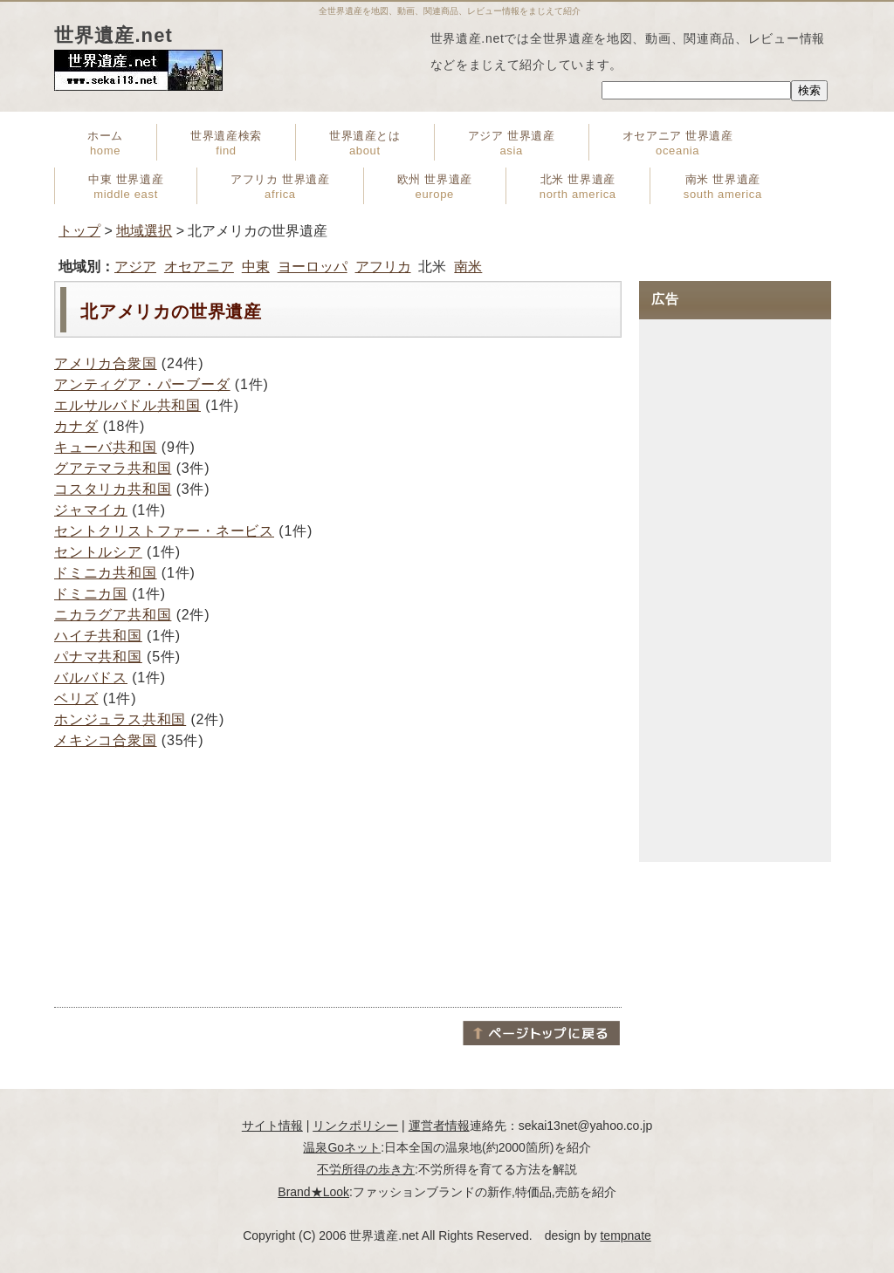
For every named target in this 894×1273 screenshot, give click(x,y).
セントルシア (98, 551)
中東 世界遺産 (125, 187)
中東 (256, 266)
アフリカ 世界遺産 (279, 187)
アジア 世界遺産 (511, 143)
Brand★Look (313, 1192)
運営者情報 (439, 1126)
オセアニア (199, 266)
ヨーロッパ (312, 266)
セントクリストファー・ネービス (164, 531)
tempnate (625, 1235)
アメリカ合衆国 (105, 363)
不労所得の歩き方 (366, 1169)
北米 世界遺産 (578, 187)
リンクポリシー (355, 1126)
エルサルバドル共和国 (127, 405)
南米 (468, 266)
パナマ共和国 (98, 656)
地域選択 (144, 230)
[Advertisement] (338, 878)
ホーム (105, 143)
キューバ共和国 (105, 447)
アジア (135, 266)
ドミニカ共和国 (105, 572)
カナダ (76, 426)
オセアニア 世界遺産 (677, 143)
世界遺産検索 (226, 143)
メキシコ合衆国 (105, 740)
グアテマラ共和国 (112, 468)
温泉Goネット (342, 1147)
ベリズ (76, 698)
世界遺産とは (365, 143)
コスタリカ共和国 (112, 489)
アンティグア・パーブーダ (142, 384)
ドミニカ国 (90, 593)
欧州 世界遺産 (434, 187)
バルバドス (90, 677)
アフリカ (383, 266)
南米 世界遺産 (723, 187)
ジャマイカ (90, 510)
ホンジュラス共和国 (120, 719)
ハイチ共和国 (98, 635)
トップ (79, 230)
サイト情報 (272, 1126)
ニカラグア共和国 (112, 614)
